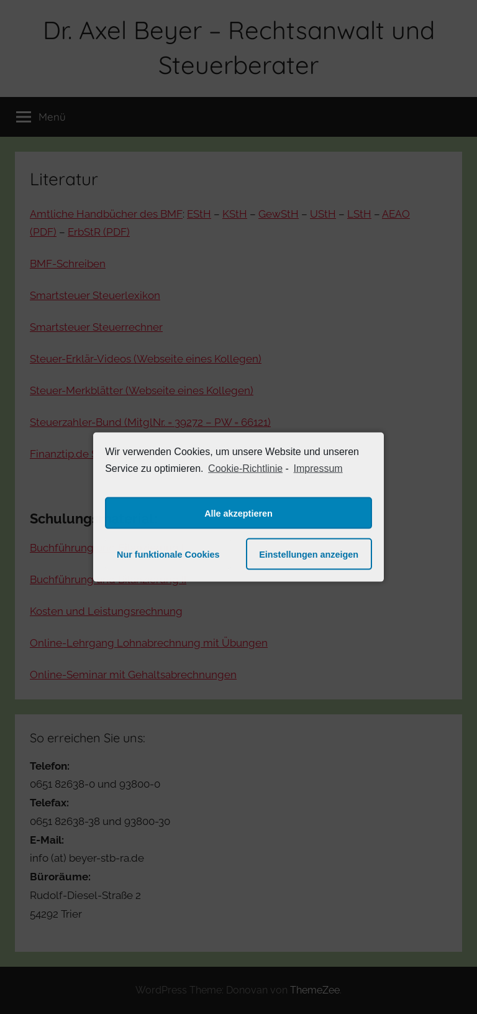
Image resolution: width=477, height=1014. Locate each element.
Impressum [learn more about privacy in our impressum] (318, 468)
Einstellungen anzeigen (308, 554)
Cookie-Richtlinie (245, 468)
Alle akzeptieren (238, 513)
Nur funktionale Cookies (168, 554)
